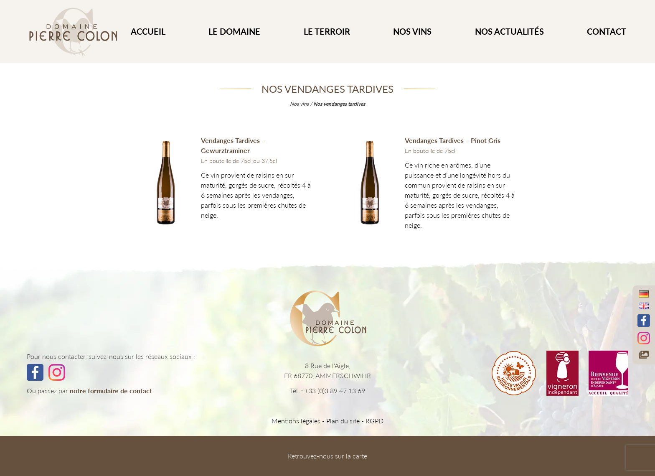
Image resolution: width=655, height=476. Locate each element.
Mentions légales (296, 421)
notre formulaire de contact (111, 391)
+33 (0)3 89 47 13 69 (335, 391)
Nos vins (412, 31)
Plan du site (343, 421)
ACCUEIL (148, 31)
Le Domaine (234, 31)
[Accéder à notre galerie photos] (643, 354)
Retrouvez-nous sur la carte (327, 456)
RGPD (374, 421)
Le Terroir (327, 31)
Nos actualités (509, 31)
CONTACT (606, 31)
